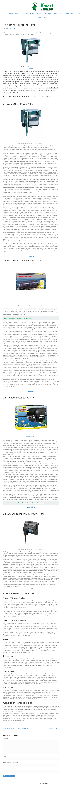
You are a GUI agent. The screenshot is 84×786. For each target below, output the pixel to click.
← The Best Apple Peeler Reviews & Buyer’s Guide (16, 728)
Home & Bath (48, 13)
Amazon (31, 68)
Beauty (32, 13)
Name (4, 756)
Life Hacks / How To (70, 13)
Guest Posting (42, 17)
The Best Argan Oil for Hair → (51, 728)
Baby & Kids (25, 13)
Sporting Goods (58, 13)
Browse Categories (14, 13)
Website (5, 769)
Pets (9, 725)
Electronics (39, 13)
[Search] (79, 13)
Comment (5, 738)
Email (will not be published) (10, 762)
